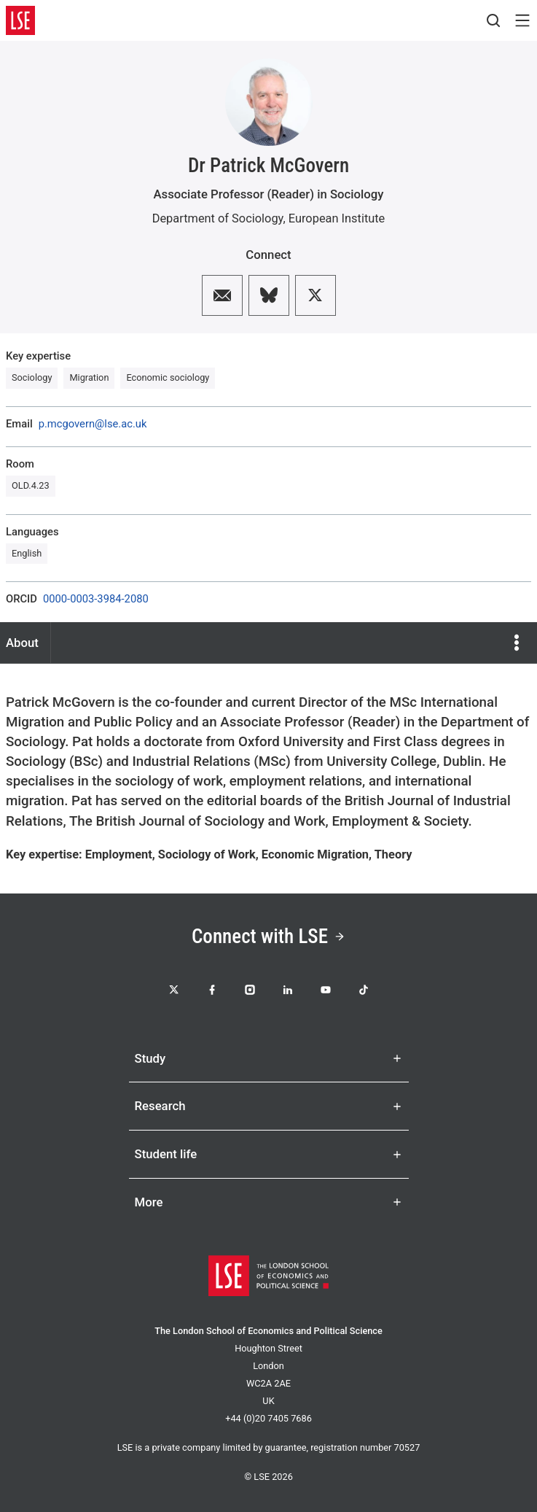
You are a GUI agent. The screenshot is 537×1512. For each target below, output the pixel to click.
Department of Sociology (217, 218)
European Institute (337, 218)
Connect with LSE (268, 936)
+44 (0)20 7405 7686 (268, 1418)
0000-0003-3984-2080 (96, 599)
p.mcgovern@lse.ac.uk (93, 424)
